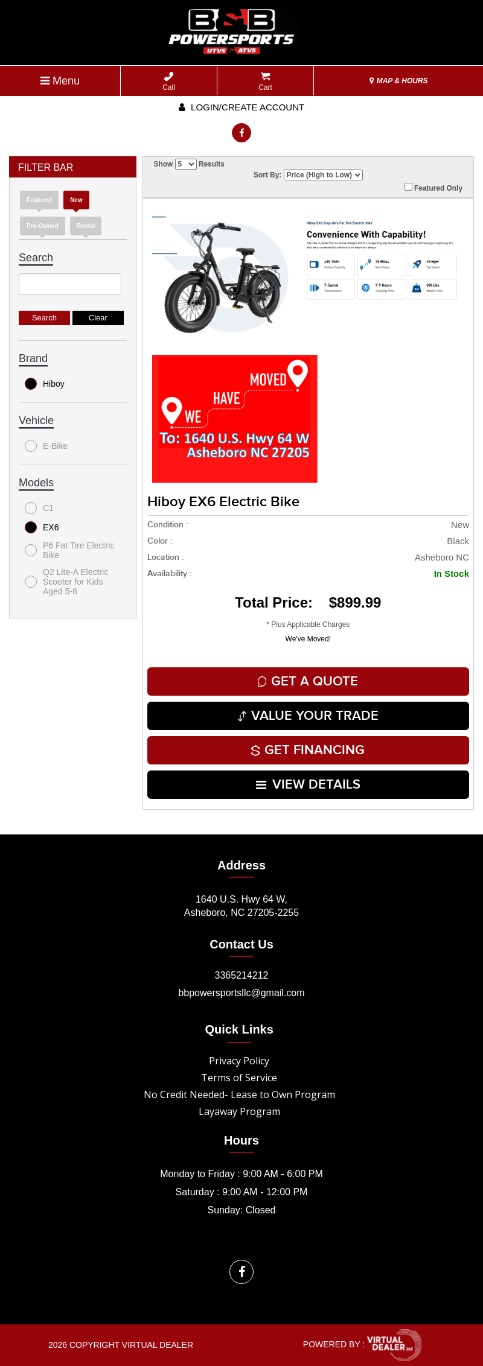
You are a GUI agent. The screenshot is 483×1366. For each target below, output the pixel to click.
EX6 (42, 527)
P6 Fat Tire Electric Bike (69, 550)
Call (168, 82)
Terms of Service (239, 1077)
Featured (39, 200)
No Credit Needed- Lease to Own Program (239, 1094)
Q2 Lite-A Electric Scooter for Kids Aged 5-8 (66, 581)
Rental (86, 226)
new (76, 200)
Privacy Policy (239, 1060)
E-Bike (46, 446)
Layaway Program (239, 1111)
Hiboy (45, 384)
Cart (265, 82)
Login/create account (241, 107)
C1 (39, 508)
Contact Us (241, 944)
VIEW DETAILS (308, 785)
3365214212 (242, 975)
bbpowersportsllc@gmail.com (241, 993)
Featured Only (433, 187)
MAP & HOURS (398, 81)
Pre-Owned (43, 226)
